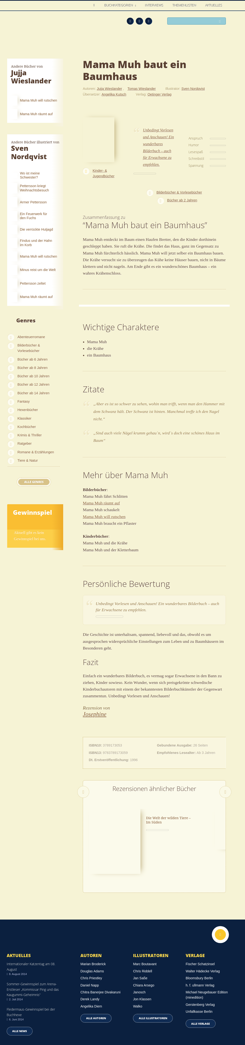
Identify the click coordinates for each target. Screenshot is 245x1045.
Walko (137, 967)
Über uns (181, 1026)
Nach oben (220, 895)
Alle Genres (34, 482)
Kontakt (161, 1026)
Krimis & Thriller (29, 435)
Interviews (154, 5)
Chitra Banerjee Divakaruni (100, 953)
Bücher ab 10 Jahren (33, 376)
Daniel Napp (89, 946)
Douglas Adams (92, 932)
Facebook (139, 21)
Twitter (148, 21)
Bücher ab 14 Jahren (33, 393)
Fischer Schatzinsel (200, 925)
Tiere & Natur (27, 460)
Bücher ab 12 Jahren (33, 384)
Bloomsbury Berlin (199, 939)
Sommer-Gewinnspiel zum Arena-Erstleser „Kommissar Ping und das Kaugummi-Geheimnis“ (33, 950)
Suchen (221, 21)
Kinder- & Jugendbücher (103, 173)
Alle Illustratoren (153, 979)
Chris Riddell (142, 932)
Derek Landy (89, 960)
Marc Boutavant (144, 925)
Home (95, 5)
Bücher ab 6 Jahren (32, 359)
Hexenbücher (27, 410)
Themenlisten (184, 5)
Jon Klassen (142, 960)
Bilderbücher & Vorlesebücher (28, 348)
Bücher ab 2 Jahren (182, 200)
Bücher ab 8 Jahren (32, 368)
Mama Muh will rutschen (104, 516)
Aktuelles (214, 5)
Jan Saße (140, 939)
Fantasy (23, 401)
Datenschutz (17, 1019)
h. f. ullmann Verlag (200, 946)
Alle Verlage (200, 984)
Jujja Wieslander (109, 89)
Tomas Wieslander (142, 89)
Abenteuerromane (31, 337)
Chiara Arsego (143, 946)
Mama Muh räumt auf (101, 503)
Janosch (139, 953)
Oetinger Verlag (160, 94)
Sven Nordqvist (193, 89)
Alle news (19, 992)
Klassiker (24, 418)
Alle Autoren (96, 979)
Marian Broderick (93, 925)
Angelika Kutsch (114, 94)
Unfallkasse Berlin (199, 973)
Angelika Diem (91, 967)
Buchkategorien (119, 5)
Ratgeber (24, 443)
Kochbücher (26, 427)
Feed (130, 21)
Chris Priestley (91, 939)
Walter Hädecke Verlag (203, 932)
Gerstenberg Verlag (200, 966)
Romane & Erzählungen (35, 452)
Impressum (16, 1025)
